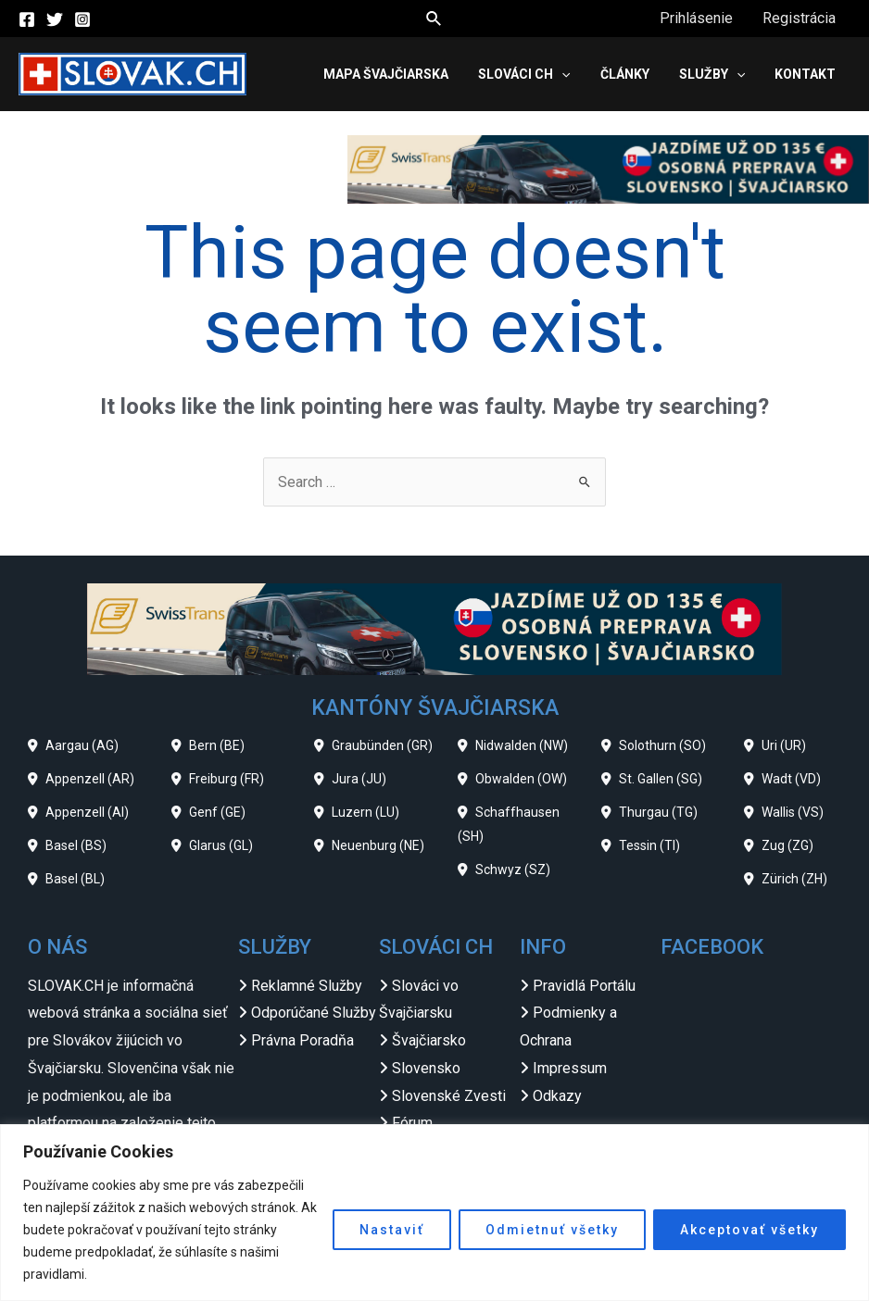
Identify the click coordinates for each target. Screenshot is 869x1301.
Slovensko (426, 1068)
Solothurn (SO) (662, 745)
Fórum (412, 1123)
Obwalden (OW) (521, 778)
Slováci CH (524, 74)
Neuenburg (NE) (378, 845)
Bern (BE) (217, 745)
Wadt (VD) (791, 778)
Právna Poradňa (302, 1040)
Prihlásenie (696, 18)
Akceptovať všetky (749, 1229)
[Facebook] (27, 19)
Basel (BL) (75, 878)
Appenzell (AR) (89, 778)
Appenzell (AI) (87, 812)
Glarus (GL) (221, 845)
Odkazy (557, 1096)
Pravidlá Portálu (584, 986)
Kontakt (805, 74)
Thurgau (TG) (658, 812)
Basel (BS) (76, 845)
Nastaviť (391, 1229)
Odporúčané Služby (313, 1012)
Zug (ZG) (787, 845)
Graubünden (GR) (382, 745)
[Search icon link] (434, 19)
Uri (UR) (784, 745)
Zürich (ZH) (794, 878)
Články (624, 74)
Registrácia (799, 18)
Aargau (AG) (82, 745)
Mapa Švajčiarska (385, 74)
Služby (712, 74)
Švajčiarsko (429, 1040)
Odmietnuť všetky (552, 1229)
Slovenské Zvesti (449, 1096)
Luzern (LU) (365, 812)
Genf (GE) (217, 812)
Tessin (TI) (649, 845)
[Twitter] (54, 19)
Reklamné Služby (306, 986)
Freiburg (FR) (226, 778)
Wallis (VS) (793, 812)
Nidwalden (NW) (521, 745)
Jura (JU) (359, 778)
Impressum (570, 1068)
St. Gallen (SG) (660, 778)
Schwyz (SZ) (512, 869)
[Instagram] (82, 19)
